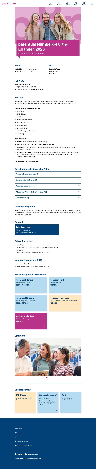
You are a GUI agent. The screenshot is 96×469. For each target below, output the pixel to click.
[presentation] (16, 359)
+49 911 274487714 (23, 230)
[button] (48, 174)
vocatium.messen (32, 454)
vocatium (19, 454)
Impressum (18, 428)
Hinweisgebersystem (21, 441)
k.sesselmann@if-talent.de (26, 233)
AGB (16, 437)
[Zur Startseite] (9, 3)
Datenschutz (19, 433)
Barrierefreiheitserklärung (23, 445)
